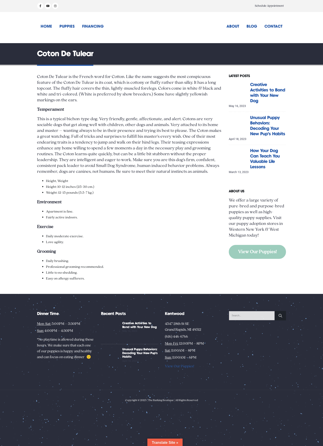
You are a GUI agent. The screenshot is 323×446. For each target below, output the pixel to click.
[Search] (280, 315)
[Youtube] (48, 6)
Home (46, 26)
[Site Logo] (162, 27)
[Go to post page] (238, 91)
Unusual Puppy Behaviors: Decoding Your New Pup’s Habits (139, 353)
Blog (252, 26)
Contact (273, 26)
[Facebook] (40, 6)
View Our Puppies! (257, 252)
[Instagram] (55, 6)
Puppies (67, 26)
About (233, 26)
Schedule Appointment (269, 6)
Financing (93, 26)
